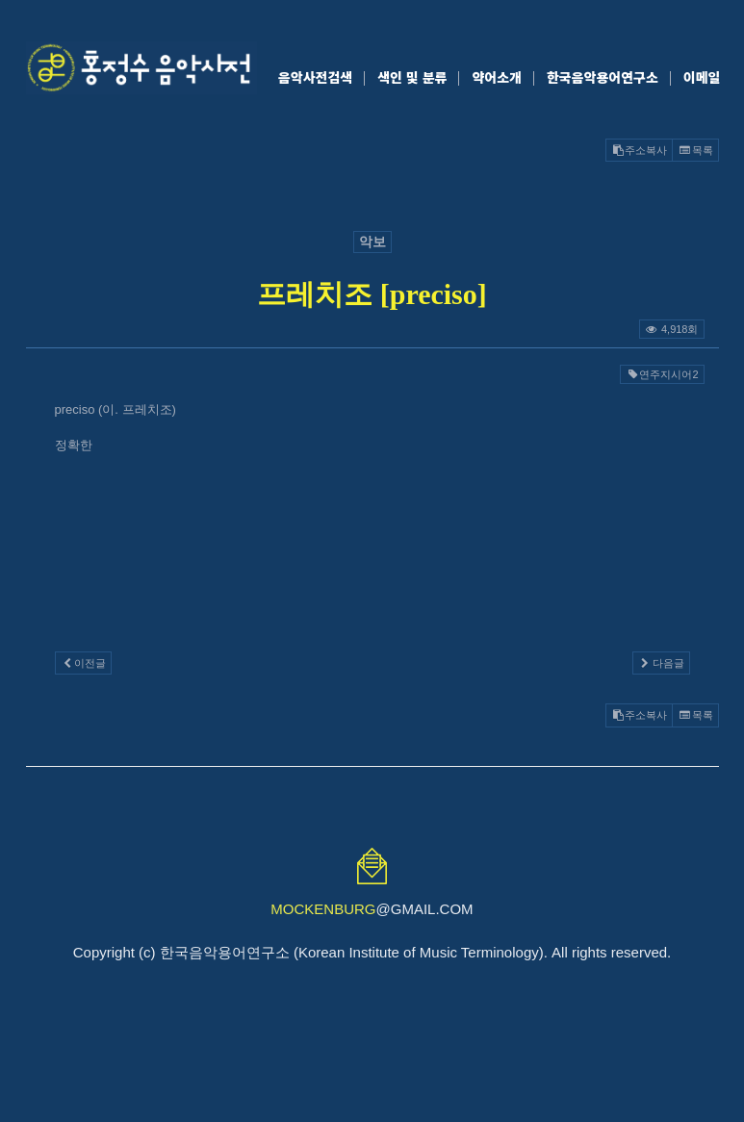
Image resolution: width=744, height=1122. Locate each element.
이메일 (702, 77)
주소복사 (639, 150)
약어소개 (497, 77)
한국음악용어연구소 (602, 77)
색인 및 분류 (412, 77)
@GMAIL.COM (371, 909)
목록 (695, 150)
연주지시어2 (662, 374)
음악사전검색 (315, 77)
